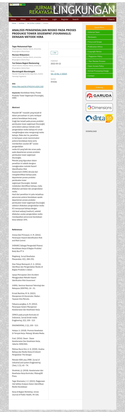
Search (76, 19)
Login (54, 19)
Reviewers (91, 37)
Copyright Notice (94, 51)
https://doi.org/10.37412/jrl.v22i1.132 (27, 86)
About (23, 19)
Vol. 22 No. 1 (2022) (33, 23)
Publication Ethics (95, 47)
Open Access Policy (95, 66)
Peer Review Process (96, 61)
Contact (90, 76)
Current (33, 19)
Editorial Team (93, 32)
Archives (44, 19)
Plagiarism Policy (94, 56)
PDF (54, 53)
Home (13, 19)
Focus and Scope (94, 42)
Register (64, 19)
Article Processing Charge (98, 71)
